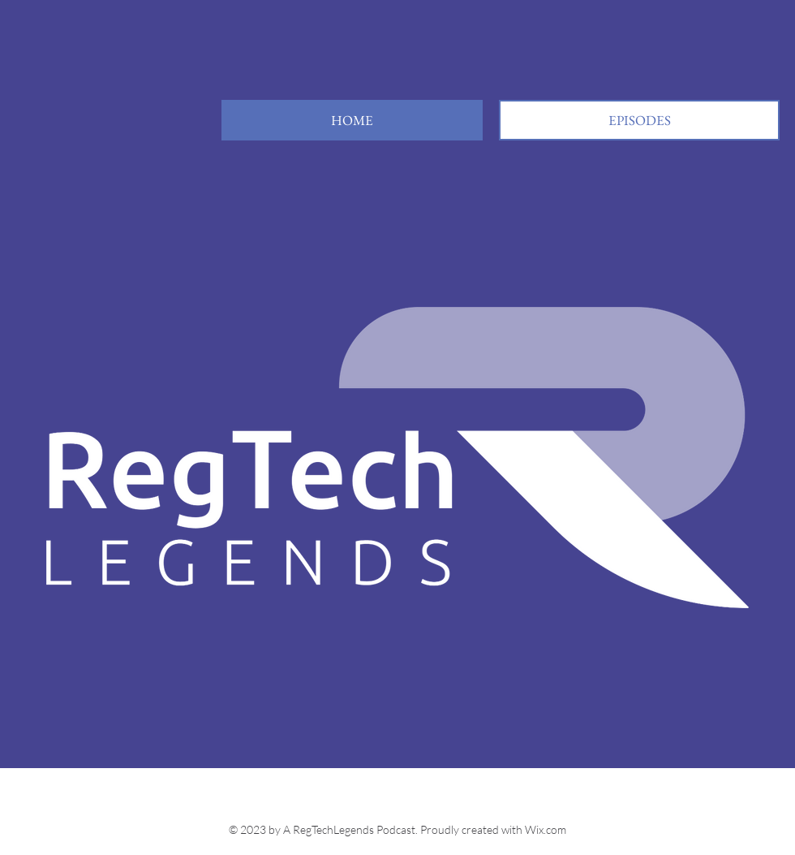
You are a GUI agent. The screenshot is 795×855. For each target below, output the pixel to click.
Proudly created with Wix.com (493, 829)
